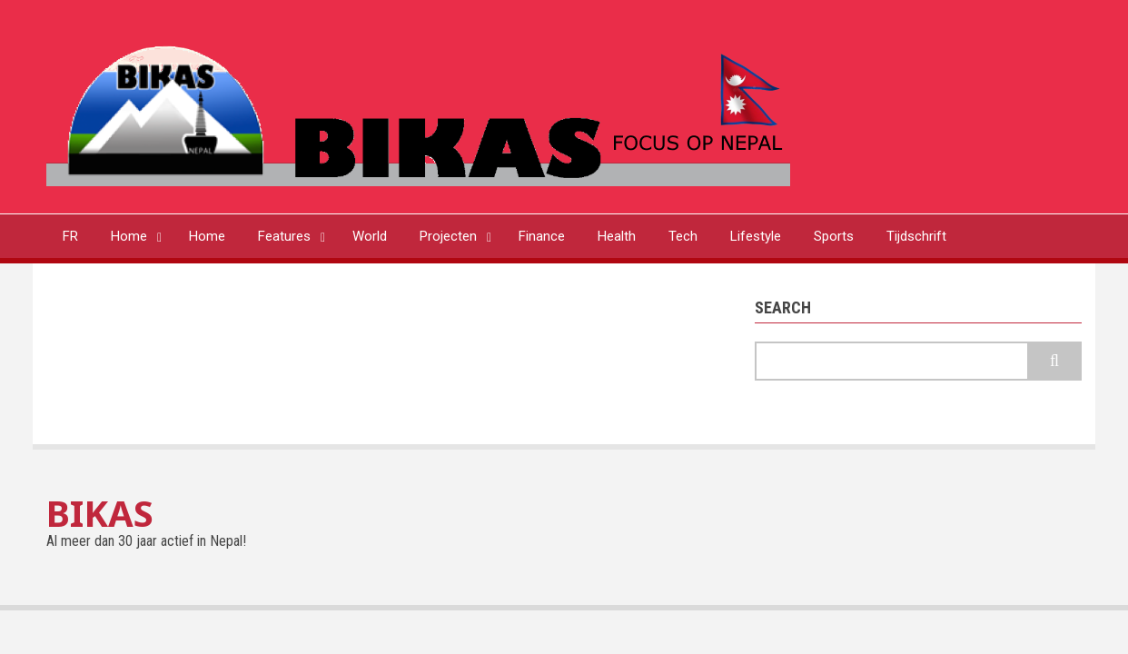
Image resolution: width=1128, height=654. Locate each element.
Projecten (448, 236)
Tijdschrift (916, 236)
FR (70, 236)
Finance (542, 236)
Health (617, 236)
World (369, 236)
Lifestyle (755, 236)
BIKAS (99, 513)
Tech (683, 236)
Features (284, 236)
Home (129, 236)
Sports (834, 236)
